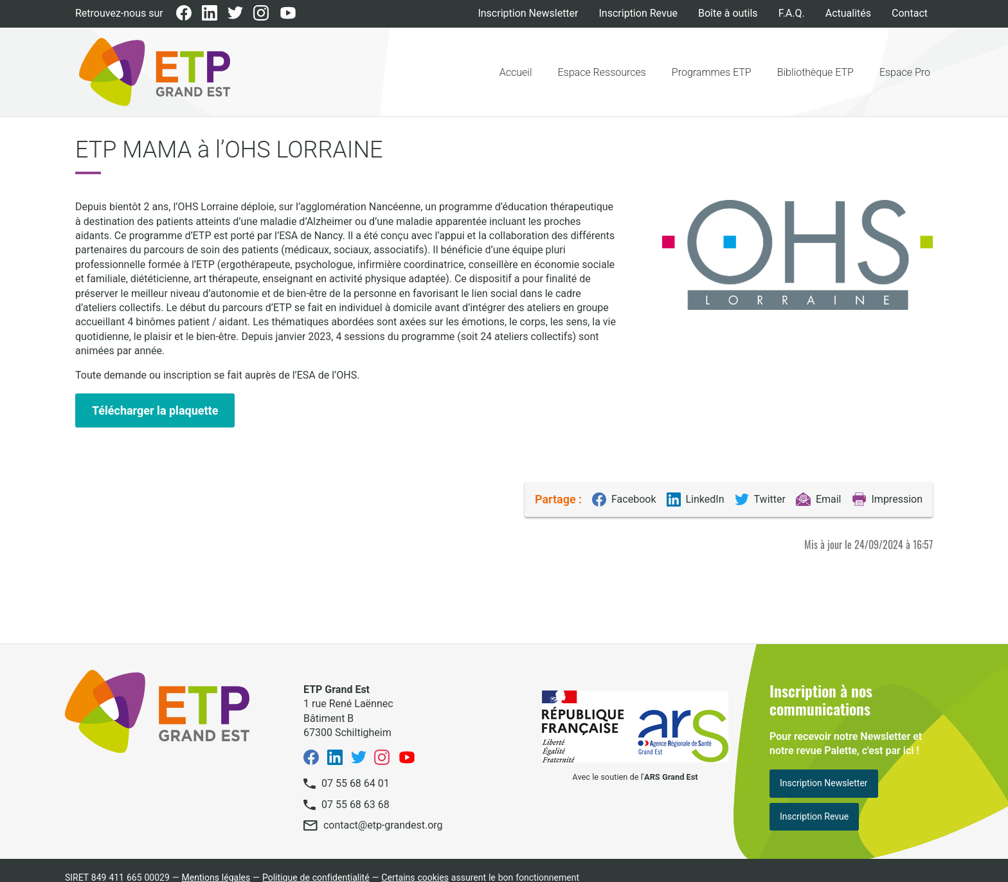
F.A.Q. (792, 13)
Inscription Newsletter (528, 13)
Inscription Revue (638, 13)
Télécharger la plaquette (155, 410)
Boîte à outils (728, 13)
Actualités (848, 13)
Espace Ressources (602, 72)
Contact (910, 13)
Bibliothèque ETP (815, 72)
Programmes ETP (712, 72)
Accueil (516, 72)
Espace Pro (904, 72)
